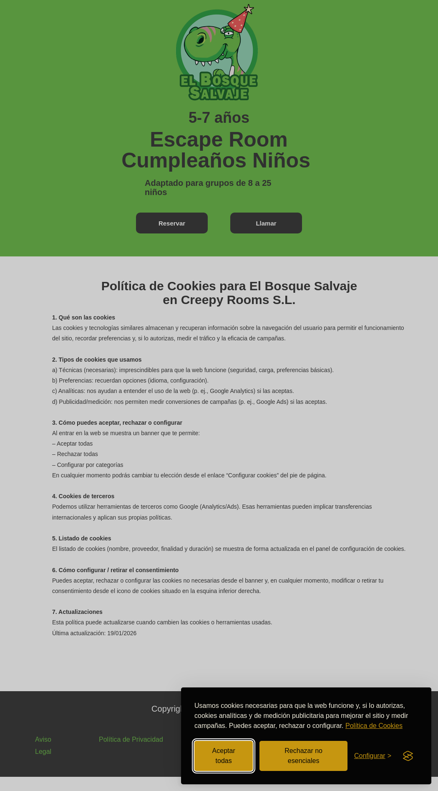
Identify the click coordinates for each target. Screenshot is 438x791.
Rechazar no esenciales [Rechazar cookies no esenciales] (303, 755)
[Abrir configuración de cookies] (372, 756)
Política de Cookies (374, 725)
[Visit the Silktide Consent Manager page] (408, 756)
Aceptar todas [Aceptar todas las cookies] (223, 755)
